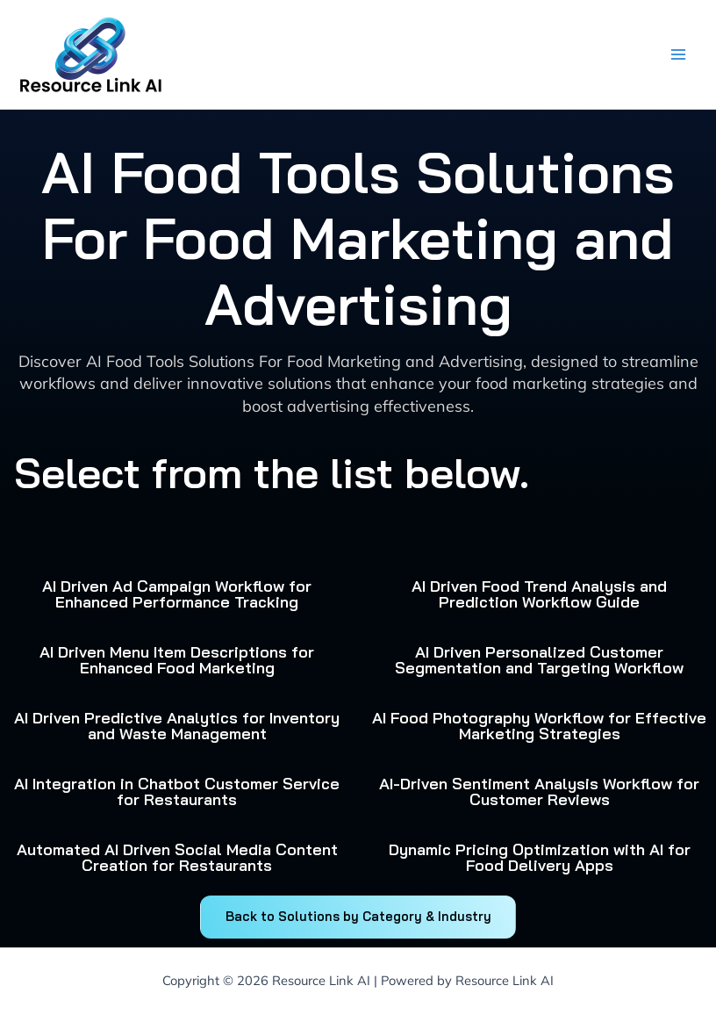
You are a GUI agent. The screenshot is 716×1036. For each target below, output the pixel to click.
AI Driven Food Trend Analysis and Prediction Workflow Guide (539, 594)
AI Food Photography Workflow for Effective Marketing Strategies (539, 726)
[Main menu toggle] (677, 55)
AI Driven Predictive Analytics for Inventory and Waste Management (177, 726)
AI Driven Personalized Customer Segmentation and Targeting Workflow (539, 660)
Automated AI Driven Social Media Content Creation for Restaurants (177, 857)
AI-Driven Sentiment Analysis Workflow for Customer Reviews (539, 791)
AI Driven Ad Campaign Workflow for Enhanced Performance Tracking (176, 594)
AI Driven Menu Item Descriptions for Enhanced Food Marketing (176, 660)
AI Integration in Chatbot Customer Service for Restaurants (177, 791)
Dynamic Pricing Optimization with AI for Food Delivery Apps (540, 857)
